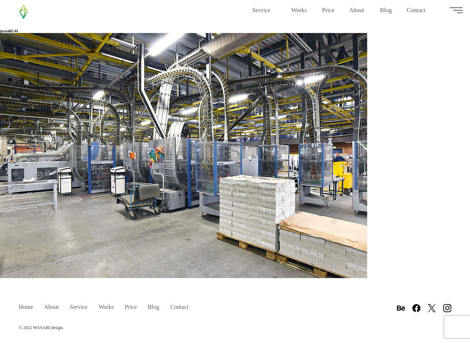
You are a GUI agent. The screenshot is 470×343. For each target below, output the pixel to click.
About (357, 13)
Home (26, 307)
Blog (386, 13)
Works (299, 13)
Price (328, 13)
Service (264, 13)
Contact (419, 13)
